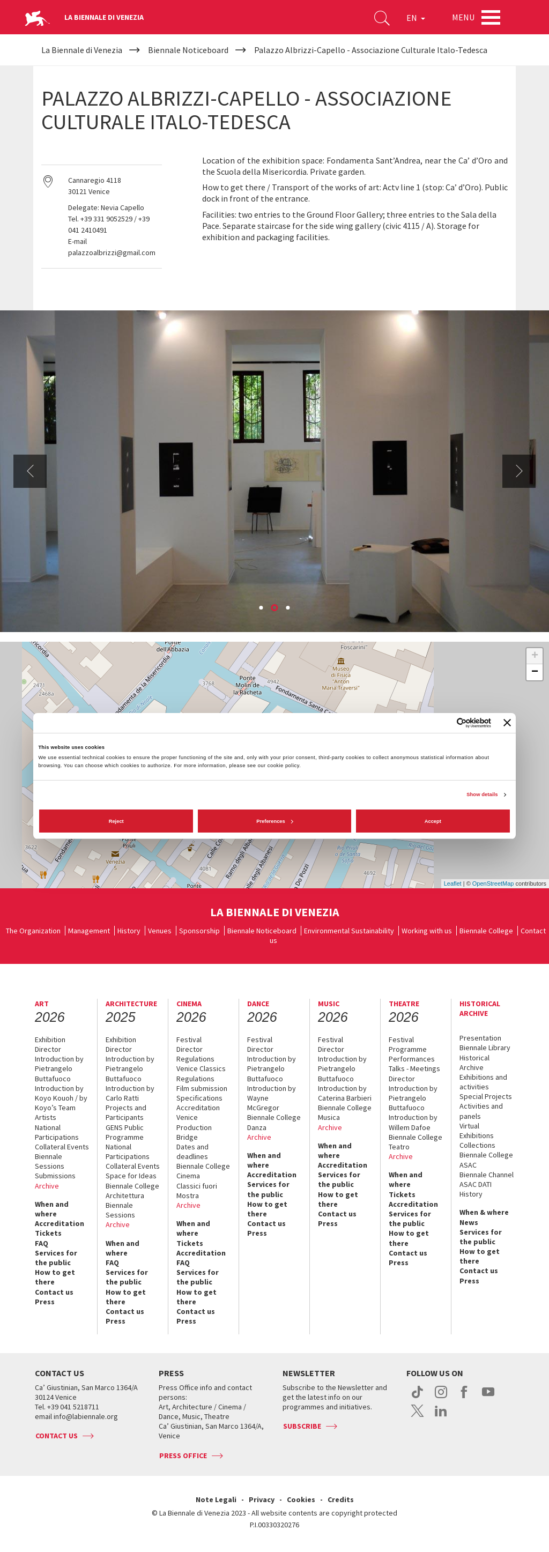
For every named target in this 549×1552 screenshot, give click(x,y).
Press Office (183, 1455)
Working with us (427, 930)
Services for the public (56, 1257)
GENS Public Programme (125, 1132)
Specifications (199, 1098)
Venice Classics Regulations (201, 1073)
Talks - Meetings (414, 1068)
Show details (482, 794)
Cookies (301, 1499)
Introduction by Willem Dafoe (413, 1122)
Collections (477, 1145)
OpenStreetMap (493, 883)
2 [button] (275, 608)
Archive (47, 1186)
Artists (45, 1117)
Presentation (480, 1038)
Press (45, 1301)
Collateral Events (62, 1147)
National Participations (57, 1132)
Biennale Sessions (49, 1161)
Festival (189, 1039)
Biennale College (486, 930)
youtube (488, 1397)
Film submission (201, 1088)
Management (89, 930)
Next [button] (519, 471)
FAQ (41, 1243)
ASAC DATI (475, 1184)
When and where (52, 1209)
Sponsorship (199, 930)
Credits (341, 1499)
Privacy (261, 1499)
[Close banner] (507, 722)
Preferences (274, 821)
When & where (484, 1212)
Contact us (54, 1292)
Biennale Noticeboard (261, 930)
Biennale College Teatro (415, 1142)
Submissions (55, 1175)
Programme (408, 1049)
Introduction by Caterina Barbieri (345, 1093)
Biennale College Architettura (132, 1190)
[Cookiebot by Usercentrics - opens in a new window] (444, 723)
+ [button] (534, 656)
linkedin (441, 1416)
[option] (274, 471)
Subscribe (302, 1426)
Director (48, 1049)
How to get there (55, 1277)
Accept (433, 821)
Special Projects (485, 1096)
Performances (412, 1059)
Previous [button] (30, 471)
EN (414, 18)
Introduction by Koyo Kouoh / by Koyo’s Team (61, 1097)
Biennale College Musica (345, 1112)
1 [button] (262, 608)
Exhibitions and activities (483, 1081)
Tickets (48, 1233)
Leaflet (453, 883)
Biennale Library (484, 1047)
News (468, 1222)
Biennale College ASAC (486, 1159)
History (128, 930)
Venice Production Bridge (194, 1126)
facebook (465, 1397)
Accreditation (59, 1223)
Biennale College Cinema (203, 1170)
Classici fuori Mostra (196, 1190)
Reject (116, 821)
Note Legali (216, 1499)
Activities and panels (481, 1110)
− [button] (534, 672)
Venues (160, 930)
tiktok (417, 1397)
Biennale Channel (486, 1174)
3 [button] (289, 608)
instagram (441, 1397)
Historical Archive (474, 1062)
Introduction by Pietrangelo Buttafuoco (59, 1068)
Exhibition (50, 1039)
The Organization (33, 930)
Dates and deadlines (192, 1151)
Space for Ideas (131, 1175)
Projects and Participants (126, 1112)
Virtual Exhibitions (476, 1130)
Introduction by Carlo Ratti (130, 1093)
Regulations (195, 1059)
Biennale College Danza (274, 1122)
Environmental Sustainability (349, 930)
